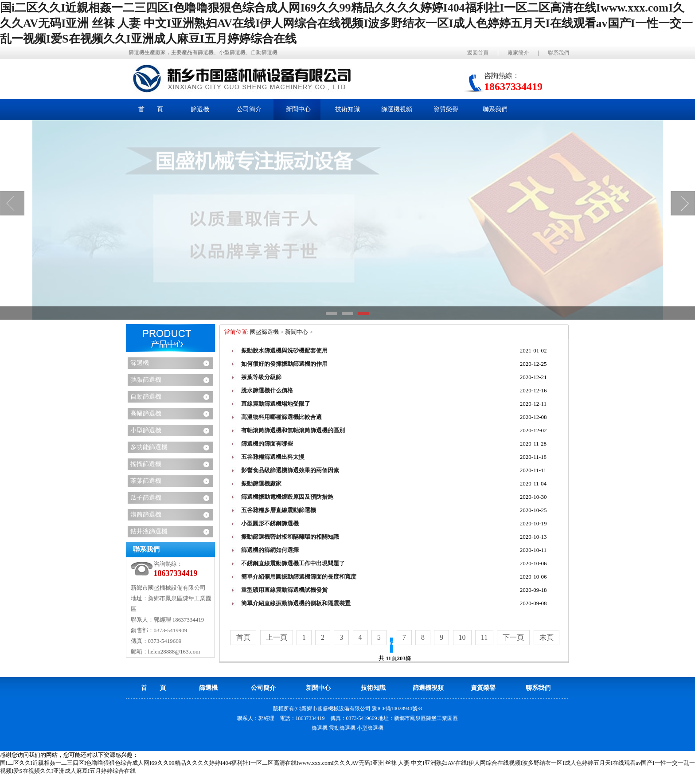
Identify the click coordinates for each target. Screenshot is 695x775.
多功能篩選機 (149, 447)
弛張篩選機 (145, 379)
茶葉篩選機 (145, 481)
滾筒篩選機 (145, 514)
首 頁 (150, 109)
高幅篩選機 (145, 413)
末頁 (546, 637)
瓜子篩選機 (145, 497)
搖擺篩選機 (145, 464)
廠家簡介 (518, 53)
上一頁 (276, 637)
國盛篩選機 (264, 332)
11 (484, 637)
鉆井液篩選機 (149, 531)
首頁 (243, 637)
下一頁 (513, 637)
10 (462, 637)
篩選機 (139, 363)
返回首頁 (477, 53)
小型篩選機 (145, 430)
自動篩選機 (145, 396)
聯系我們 (558, 53)
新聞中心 (296, 332)
